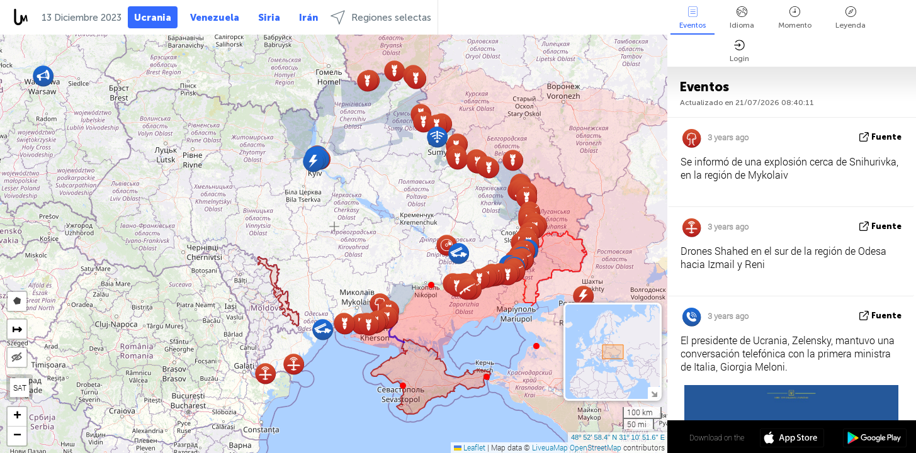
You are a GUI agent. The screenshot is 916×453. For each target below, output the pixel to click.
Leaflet (469, 447)
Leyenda (850, 18)
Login (739, 51)
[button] (431, 285)
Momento (794, 18)
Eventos (692, 18)
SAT (19, 388)
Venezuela (214, 17)
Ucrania (152, 17)
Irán (308, 17)
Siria (269, 17)
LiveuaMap (550, 447)
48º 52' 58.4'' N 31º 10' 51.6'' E (618, 437)
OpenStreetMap (595, 447)
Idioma (742, 18)
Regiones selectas (381, 17)
